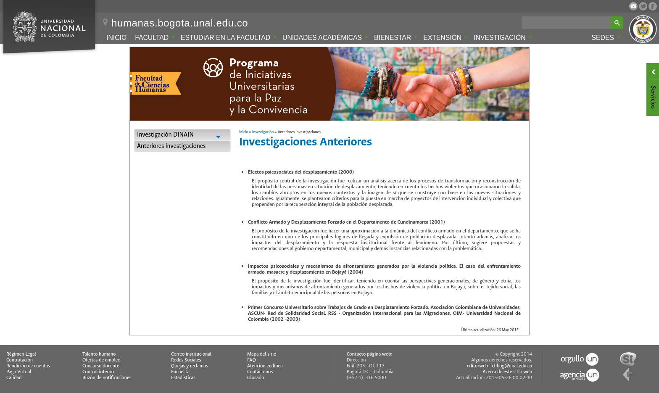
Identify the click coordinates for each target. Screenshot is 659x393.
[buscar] (568, 22)
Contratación (19, 360)
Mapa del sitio (261, 354)
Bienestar (395, 37)
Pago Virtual (19, 372)
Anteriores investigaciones (171, 146)
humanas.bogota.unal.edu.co (179, 23)
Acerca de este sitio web (507, 372)
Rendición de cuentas (28, 366)
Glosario (255, 378)
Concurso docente (100, 366)
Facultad (155, 37)
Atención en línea (265, 366)
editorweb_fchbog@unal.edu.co (499, 366)
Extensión (445, 37)
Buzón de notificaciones (107, 378)
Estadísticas (183, 378)
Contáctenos (260, 372)
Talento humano (99, 354)
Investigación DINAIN (182, 135)
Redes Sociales (186, 360)
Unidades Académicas (325, 37)
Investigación (503, 37)
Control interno (98, 372)
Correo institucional (191, 354)
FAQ (251, 360)
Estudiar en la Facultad (229, 37)
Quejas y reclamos (189, 366)
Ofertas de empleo (101, 360)
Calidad (13, 378)
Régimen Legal (21, 354)
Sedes (606, 37)
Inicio (116, 37)
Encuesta (180, 372)
